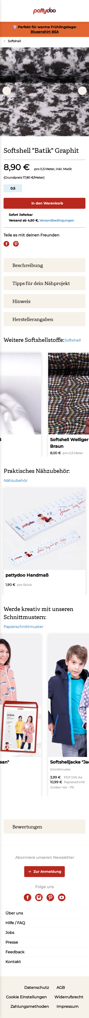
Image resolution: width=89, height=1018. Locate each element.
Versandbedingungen (56, 220)
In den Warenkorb (44, 203)
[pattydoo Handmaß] (44, 542)
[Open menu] (6, 11)
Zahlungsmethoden (29, 1006)
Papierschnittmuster (26, 626)
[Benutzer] (73, 11)
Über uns (14, 913)
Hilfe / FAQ (15, 923)
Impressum (67, 1006)
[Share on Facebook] (6, 244)
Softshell (12, 41)
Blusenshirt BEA (45, 32)
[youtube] (62, 897)
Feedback (14, 952)
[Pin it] (16, 244)
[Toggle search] (63, 11)
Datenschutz (36, 987)
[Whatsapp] (35, 244)
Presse (11, 942)
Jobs (9, 932)
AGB (60, 987)
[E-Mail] (25, 244)
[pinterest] (50, 897)
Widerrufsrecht (68, 997)
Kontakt (13, 961)
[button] (82, 11)
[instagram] (39, 897)
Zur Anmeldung (44, 871)
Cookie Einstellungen (26, 997)
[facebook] (27, 897)
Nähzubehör (18, 480)
